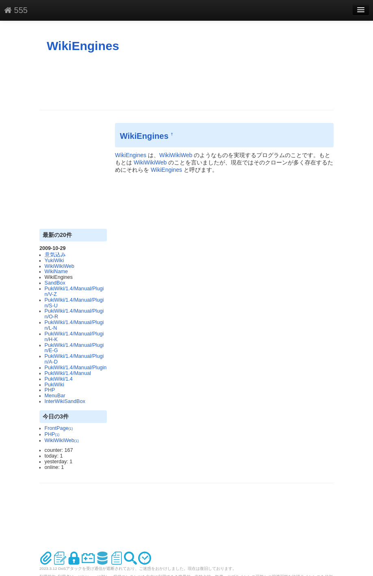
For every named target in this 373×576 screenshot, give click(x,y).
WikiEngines (83, 46)
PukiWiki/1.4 (59, 379)
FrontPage (59, 428)
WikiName (56, 271)
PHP (50, 390)
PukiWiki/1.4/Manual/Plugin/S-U (74, 303)
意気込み (55, 255)
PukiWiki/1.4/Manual (68, 373)
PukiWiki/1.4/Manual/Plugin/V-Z (74, 291)
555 (16, 10)
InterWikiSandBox (65, 401)
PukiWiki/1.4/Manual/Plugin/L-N (74, 325)
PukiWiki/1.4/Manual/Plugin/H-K (74, 336)
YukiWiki (54, 260)
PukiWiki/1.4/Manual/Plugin (76, 367)
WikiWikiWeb (59, 266)
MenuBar (55, 396)
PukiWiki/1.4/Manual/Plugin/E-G (74, 348)
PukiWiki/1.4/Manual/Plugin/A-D (74, 359)
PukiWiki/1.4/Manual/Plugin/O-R (74, 314)
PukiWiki (54, 385)
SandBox (55, 283)
